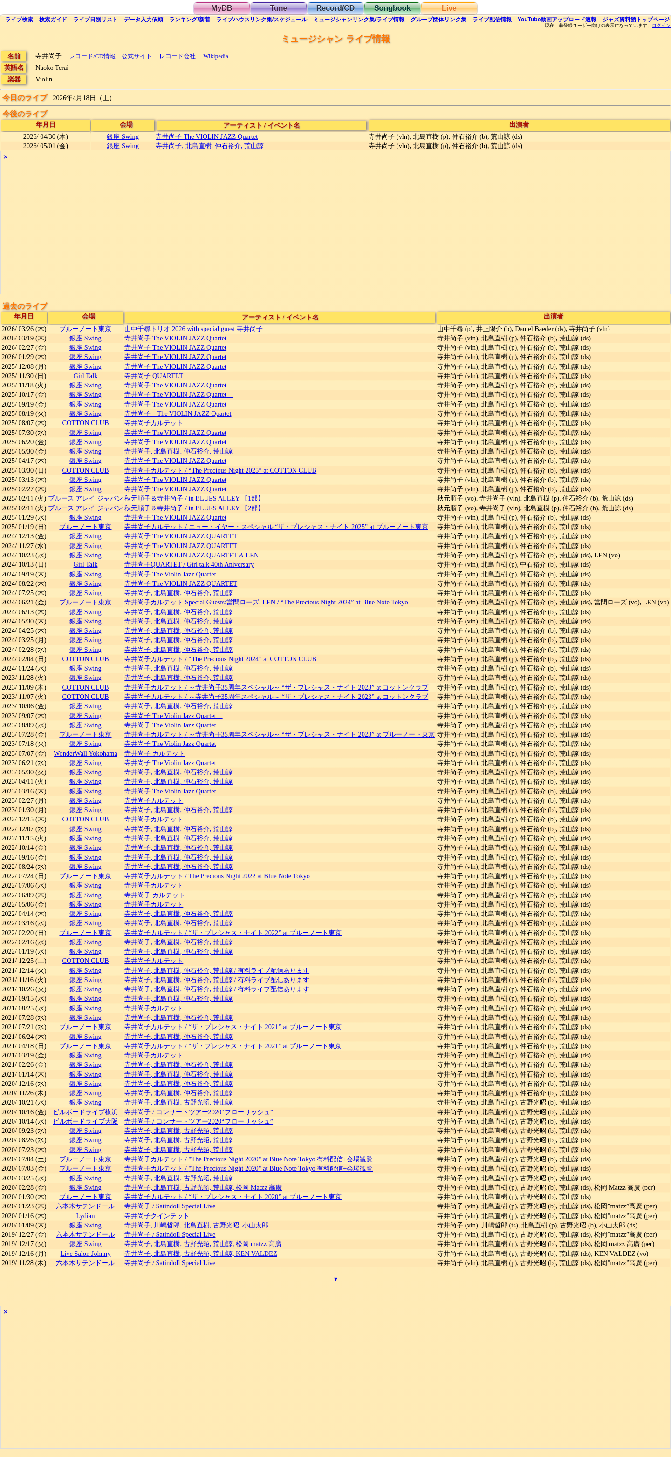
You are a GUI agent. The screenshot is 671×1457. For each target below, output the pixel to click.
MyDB (221, 8)
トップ (636, 19)
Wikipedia (215, 56)
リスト (95, 19)
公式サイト (137, 56)
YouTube (557, 19)
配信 (492, 19)
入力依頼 (143, 19)
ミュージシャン (358, 19)
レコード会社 (177, 56)
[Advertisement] (280, 228)
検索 (19, 19)
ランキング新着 (189, 19)
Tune (278, 8)
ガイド (53, 19)
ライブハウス (261, 19)
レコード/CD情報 (92, 56)
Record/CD (335, 8)
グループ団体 (438, 19)
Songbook (392, 8)
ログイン (661, 25)
